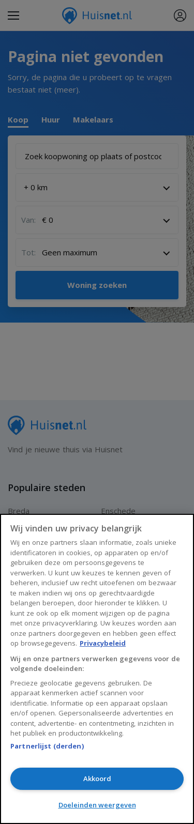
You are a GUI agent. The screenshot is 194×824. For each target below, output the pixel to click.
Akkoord (97, 778)
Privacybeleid (103, 643)
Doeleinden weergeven (97, 805)
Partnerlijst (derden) (47, 746)
